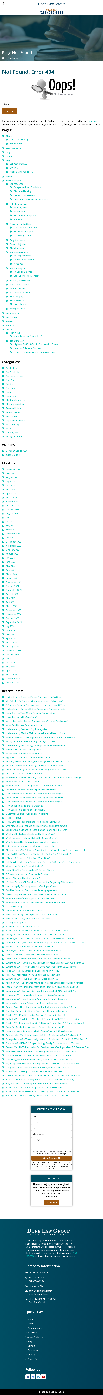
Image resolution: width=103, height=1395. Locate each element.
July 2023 (10, 517)
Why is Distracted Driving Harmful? (23, 878)
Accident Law (12, 368)
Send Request (51, 1158)
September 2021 (14, 590)
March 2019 (11, 674)
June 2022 (10, 561)
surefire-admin (13, 454)
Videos (9, 329)
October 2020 (12, 618)
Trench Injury (16, 296)
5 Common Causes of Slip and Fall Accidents (27, 813)
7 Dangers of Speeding (17, 922)
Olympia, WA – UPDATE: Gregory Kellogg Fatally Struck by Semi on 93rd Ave (42, 1043)
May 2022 (10, 565)
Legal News (11, 396)
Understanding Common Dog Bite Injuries (26, 729)
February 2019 (13, 678)
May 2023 (10, 525)
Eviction (9, 384)
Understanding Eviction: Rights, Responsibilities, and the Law (35, 745)
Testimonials (16, 143)
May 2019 (10, 666)
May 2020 (10, 634)
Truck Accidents (17, 300)
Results (9, 321)
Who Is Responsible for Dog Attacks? (24, 773)
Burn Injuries (20, 211)
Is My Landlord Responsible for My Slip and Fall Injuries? (33, 821)
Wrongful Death (18, 308)
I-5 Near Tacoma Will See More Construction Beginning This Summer (40, 882)
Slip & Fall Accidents (15, 420)
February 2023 (13, 533)
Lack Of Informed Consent (26, 275)
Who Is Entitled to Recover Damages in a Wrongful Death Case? (37, 721)
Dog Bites (10, 380)
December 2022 (13, 541)
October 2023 (12, 509)
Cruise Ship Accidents (24, 259)
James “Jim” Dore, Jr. (19, 139)
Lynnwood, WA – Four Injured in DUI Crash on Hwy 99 (32, 978)
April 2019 (11, 670)
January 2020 (12, 646)
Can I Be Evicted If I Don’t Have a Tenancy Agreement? (32, 890)
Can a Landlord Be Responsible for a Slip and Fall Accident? (34, 797)
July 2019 (10, 658)
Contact (9, 156)
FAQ (8, 160)
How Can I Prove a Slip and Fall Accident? (25, 809)
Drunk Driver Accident (24, 195)
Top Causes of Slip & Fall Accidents (22, 781)
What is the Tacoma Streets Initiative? (24, 866)
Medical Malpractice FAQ (21, 171)
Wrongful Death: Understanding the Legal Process (30, 741)
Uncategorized (13, 432)
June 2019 (10, 662)
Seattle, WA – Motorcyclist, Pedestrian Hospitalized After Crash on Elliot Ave (42, 1091)
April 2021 (11, 602)
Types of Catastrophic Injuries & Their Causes (28, 757)
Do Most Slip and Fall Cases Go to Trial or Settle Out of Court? (36, 894)
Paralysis (18, 219)
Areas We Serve (13, 148)
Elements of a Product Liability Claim (23, 749)
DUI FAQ (14, 167)
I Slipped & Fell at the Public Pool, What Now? (28, 858)
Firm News (11, 388)
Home (9, 176)
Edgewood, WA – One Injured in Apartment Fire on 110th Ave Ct (36, 999)
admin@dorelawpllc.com (40, 1290)
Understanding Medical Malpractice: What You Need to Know (35, 733)
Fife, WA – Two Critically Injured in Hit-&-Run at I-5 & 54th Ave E (36, 1083)
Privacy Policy (12, 313)
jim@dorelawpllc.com (39, 1294)
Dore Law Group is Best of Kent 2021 (24, 910)
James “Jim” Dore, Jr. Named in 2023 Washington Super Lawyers (37, 769)
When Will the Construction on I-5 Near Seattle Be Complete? (36, 902)
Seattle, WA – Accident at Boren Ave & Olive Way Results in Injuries (38, 958)
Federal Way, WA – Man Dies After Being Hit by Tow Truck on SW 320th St (42, 986)
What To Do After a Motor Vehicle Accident (34, 352)
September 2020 (14, 622)
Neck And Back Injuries (25, 215)
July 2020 (10, 626)
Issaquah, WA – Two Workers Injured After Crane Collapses (35, 994)
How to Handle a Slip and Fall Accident (24, 805)
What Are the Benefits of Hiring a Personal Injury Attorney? (35, 765)
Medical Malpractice (19, 268)
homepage (94, 121)
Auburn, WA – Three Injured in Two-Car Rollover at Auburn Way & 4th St (41, 1007)
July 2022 (10, 557)
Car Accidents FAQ (18, 163)
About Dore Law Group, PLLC (28, 336)
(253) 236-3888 (51, 12)
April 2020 (11, 638)
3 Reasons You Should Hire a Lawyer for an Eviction (31, 846)
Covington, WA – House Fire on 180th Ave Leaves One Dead (35, 934)
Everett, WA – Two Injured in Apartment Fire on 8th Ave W (34, 1071)
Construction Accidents (21, 224)
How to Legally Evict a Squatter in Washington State (31, 886)
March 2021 (11, 606)
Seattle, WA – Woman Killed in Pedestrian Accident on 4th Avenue (37, 930)
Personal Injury (13, 180)
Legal (8, 392)
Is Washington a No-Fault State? (21, 717)
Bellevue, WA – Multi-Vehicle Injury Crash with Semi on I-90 (34, 1003)
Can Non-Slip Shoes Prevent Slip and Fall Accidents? (31, 789)
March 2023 (11, 529)
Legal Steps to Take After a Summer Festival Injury (30, 713)
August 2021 (12, 594)
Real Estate (11, 317)
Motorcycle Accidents (20, 280)
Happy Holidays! (13, 817)
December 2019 (13, 650)
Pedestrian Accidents (20, 284)
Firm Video (15, 332)
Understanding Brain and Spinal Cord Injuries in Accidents (34, 697)
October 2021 (12, 586)
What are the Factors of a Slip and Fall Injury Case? (30, 833)
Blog (8, 152)
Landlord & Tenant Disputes (27, 348)
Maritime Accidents (19, 252)
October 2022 (12, 549)
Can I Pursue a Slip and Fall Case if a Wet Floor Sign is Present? (36, 829)
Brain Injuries (20, 207)
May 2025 (10, 473)
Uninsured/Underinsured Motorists (31, 199)
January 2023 (12, 537)
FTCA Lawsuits (17, 248)
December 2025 (13, 469)
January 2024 (12, 505)
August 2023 (12, 513)
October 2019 (12, 654)
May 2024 (10, 489)
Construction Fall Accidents (27, 227)
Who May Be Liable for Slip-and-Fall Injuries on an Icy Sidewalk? (37, 825)
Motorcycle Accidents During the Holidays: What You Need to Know (38, 761)
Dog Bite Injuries (18, 240)
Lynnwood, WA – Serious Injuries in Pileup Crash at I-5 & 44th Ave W (39, 1031)
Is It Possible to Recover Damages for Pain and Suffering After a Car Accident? (44, 862)
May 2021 (10, 598)
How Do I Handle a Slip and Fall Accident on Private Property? (35, 793)
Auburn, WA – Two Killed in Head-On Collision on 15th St (33, 950)
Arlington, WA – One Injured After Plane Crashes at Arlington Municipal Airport (44, 982)
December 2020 (13, 610)
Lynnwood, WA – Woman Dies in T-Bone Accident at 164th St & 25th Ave (41, 966)
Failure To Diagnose (23, 271)
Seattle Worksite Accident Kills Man (23, 926)
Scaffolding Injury (22, 235)
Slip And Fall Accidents (20, 292)
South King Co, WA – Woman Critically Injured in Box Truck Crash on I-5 (40, 1059)
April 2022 (11, 569)
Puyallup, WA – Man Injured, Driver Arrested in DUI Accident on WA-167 (40, 938)
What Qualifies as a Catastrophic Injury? (25, 725)
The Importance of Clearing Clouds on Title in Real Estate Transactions (40, 737)
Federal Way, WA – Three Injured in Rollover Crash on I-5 (33, 954)
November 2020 (13, 614)
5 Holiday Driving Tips (16, 906)
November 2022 (13, 545)
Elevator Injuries (18, 244)
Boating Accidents (22, 255)
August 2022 (12, 553)
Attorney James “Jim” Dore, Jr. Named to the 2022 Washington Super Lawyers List (45, 850)
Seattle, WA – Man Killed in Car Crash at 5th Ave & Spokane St (36, 1015)
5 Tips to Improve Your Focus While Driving (27, 874)
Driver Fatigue (21, 304)
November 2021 (13, 582)
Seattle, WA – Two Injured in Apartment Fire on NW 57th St (34, 1087)
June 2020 (10, 630)
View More (51, 1202)
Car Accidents (16, 183)
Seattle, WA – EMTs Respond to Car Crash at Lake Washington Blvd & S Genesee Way (47, 1047)
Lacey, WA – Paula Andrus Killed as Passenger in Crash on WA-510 (38, 1067)
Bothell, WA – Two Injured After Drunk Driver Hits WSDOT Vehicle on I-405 (42, 1019)
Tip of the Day (17, 340)
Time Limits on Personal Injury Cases (24, 753)
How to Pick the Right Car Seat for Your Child (28, 918)
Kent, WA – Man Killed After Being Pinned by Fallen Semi (33, 974)
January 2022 (12, 578)
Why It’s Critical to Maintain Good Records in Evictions (32, 842)
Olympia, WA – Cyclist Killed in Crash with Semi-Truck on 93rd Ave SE (39, 1055)
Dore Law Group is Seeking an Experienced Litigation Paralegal (36, 1011)
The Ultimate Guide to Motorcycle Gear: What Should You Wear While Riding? (43, 777)
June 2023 (10, 521)
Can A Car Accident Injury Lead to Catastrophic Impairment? (35, 1027)
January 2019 (12, 682)
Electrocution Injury (23, 231)
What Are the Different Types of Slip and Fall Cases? (31, 898)
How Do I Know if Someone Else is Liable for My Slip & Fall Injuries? (38, 854)
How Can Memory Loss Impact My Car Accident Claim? (32, 914)
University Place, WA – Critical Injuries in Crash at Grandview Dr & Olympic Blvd (44, 1075)
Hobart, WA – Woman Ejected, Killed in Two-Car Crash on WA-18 (37, 1095)
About (9, 136)
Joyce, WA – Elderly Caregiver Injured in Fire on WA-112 (32, 970)
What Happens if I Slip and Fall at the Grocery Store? (31, 838)
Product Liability (17, 288)
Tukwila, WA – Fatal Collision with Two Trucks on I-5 (31, 946)
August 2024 (12, 477)
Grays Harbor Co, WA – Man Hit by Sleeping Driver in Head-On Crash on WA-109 (45, 942)
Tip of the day (12, 424)
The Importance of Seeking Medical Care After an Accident (34, 785)
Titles (8, 428)
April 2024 (11, 493)
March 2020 (11, 642)
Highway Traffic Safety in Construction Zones (36, 344)
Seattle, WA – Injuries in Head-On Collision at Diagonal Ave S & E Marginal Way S (45, 1023)
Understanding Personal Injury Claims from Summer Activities (36, 709)
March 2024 (11, 497)
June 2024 (10, 485)
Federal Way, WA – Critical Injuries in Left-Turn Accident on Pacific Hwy (40, 1079)
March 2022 (11, 574)
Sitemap (10, 325)
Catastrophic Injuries (20, 204)
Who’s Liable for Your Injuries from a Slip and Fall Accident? (34, 701)
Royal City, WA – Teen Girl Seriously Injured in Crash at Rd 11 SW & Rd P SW (42, 1063)
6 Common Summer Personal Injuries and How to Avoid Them (36, 705)
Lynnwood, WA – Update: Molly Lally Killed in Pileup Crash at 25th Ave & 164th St (45, 962)
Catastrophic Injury (15, 376)
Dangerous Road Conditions (27, 187)
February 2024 (13, 501)
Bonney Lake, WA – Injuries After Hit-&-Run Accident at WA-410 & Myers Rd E (43, 1035)
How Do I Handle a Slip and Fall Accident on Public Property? (35, 801)
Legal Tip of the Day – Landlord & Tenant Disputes (30, 870)
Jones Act (18, 263)
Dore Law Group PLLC (16, 450)
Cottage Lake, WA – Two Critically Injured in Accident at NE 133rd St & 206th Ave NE (46, 1039)
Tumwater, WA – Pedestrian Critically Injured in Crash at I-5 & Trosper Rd (41, 1051)
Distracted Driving (22, 191)
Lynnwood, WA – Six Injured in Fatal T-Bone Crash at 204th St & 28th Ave (41, 990)
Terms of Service (56, 1154)
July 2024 (10, 481)
